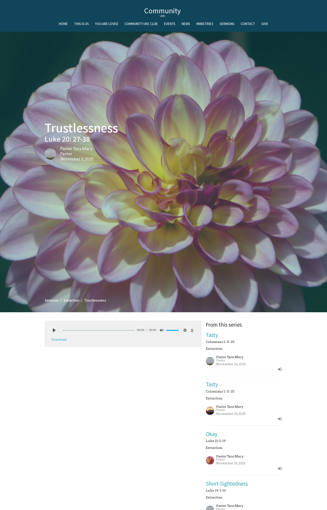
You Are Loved (106, 23)
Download (58, 339)
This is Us (81, 23)
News (186, 23)
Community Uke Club (141, 23)
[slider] (97, 330)
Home (63, 23)
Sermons (227, 23)
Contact (248, 23)
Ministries (204, 23)
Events (169, 23)
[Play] (54, 330)
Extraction (71, 300)
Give (264, 23)
